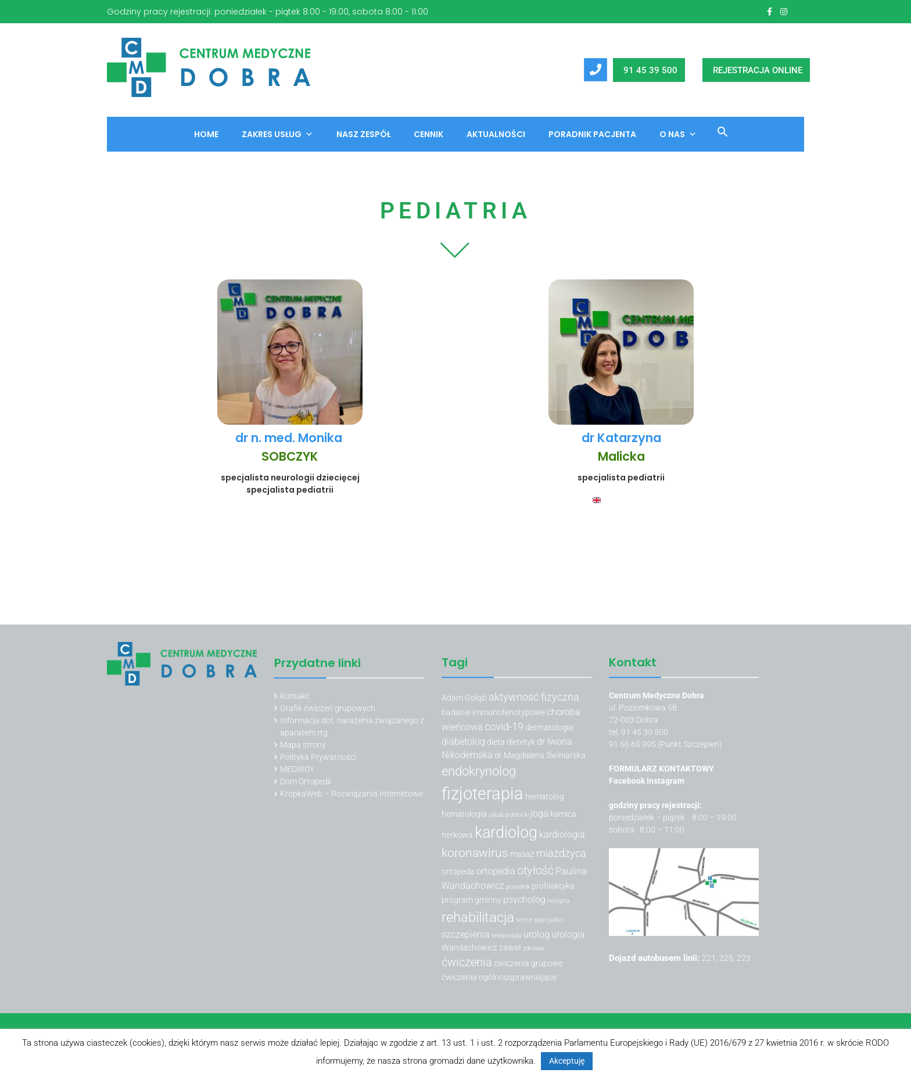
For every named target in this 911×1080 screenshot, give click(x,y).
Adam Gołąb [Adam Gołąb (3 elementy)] (464, 697)
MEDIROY (297, 769)
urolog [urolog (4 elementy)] (536, 934)
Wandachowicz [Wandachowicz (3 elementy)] (469, 947)
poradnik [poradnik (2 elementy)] (518, 887)
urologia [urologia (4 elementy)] (568, 934)
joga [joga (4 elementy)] (539, 813)
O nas (678, 134)
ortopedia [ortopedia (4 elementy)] (495, 871)
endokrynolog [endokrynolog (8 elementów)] (479, 771)
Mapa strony (303, 744)
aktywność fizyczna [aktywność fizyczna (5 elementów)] (534, 697)
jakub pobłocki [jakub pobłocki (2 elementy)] (509, 815)
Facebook (628, 780)
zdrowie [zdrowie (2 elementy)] (533, 948)
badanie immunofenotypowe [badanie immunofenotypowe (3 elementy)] (493, 712)
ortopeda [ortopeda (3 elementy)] (458, 871)
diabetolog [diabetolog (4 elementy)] (463, 741)
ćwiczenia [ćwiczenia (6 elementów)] (467, 962)
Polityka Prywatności (318, 757)
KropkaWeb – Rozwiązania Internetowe (351, 793)
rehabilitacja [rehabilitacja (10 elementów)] (478, 917)
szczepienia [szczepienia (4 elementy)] (466, 934)
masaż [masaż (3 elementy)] (522, 854)
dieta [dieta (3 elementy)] (496, 742)
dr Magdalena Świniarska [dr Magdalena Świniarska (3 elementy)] (540, 755)
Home (206, 134)
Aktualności (496, 134)
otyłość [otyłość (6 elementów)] (535, 870)
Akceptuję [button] (566, 1060)
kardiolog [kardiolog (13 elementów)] (506, 832)
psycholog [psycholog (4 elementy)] (524, 899)
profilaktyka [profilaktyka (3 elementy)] (553, 886)
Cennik (428, 134)
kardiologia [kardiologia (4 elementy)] (562, 834)
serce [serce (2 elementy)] (524, 920)
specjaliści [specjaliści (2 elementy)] (549, 920)
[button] (718, 133)
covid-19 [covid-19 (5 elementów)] (504, 726)
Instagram (665, 780)
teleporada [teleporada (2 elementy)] (507, 935)
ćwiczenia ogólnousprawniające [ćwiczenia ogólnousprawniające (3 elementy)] (499, 977)
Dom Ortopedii (305, 781)
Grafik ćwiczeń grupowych (327, 708)
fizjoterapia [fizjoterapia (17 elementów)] (482, 793)
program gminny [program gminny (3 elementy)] (471, 900)
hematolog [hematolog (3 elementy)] (544, 796)
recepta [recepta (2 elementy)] (558, 901)
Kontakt (294, 696)
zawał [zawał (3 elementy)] (510, 947)
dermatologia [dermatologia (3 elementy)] (549, 727)
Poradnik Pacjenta (592, 134)
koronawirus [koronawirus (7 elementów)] (475, 853)
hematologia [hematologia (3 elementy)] (464, 814)
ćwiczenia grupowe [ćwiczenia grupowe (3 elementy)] (528, 963)
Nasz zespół (363, 134)
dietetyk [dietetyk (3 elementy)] (521, 742)
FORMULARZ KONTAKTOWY (661, 768)
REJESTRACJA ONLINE (757, 70)
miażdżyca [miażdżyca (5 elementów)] (561, 853)
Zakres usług (277, 134)
